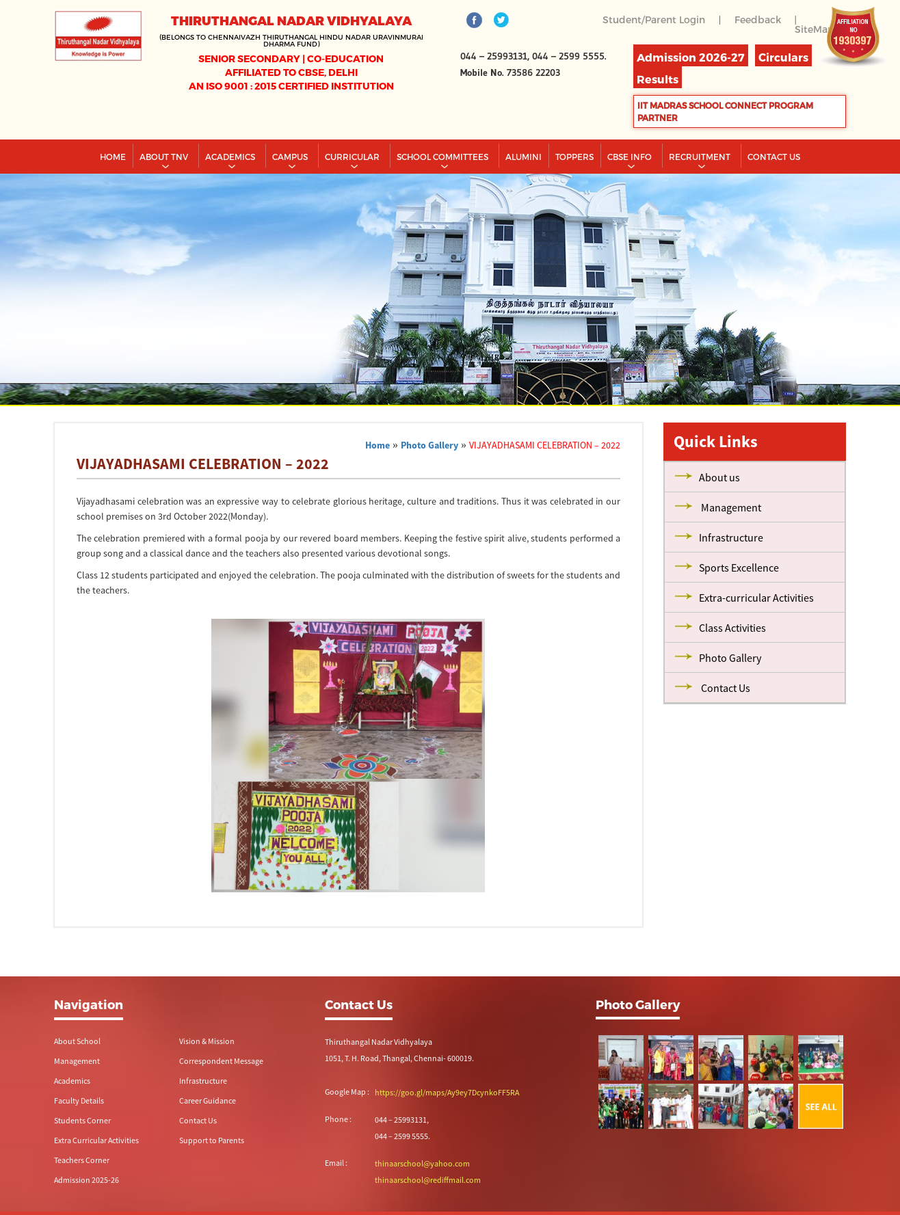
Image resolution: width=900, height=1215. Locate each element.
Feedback (757, 19)
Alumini (523, 156)
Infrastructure (203, 1081)
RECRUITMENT (700, 156)
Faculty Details (79, 1100)
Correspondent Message (221, 1061)
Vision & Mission (207, 1041)
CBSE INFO (630, 156)
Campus (291, 156)
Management (77, 1061)
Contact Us (198, 1120)
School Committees (443, 156)
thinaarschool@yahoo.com (422, 1163)
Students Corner (82, 1120)
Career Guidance (207, 1100)
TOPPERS (574, 156)
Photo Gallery (429, 445)
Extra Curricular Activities (96, 1140)
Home (113, 156)
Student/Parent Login (654, 19)
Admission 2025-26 (86, 1180)
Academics (231, 156)
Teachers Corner (81, 1160)
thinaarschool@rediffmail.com (428, 1180)
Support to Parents (211, 1140)
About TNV (165, 156)
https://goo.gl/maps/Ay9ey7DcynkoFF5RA (447, 1092)
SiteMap (814, 29)
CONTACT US (773, 156)
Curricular (353, 156)
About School (77, 1041)
